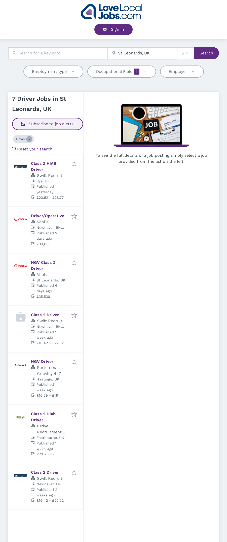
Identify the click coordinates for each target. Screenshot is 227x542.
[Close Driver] (29, 139)
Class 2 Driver (45, 314)
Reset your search (32, 149)
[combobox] (58, 53)
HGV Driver (42, 361)
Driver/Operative (47, 215)
